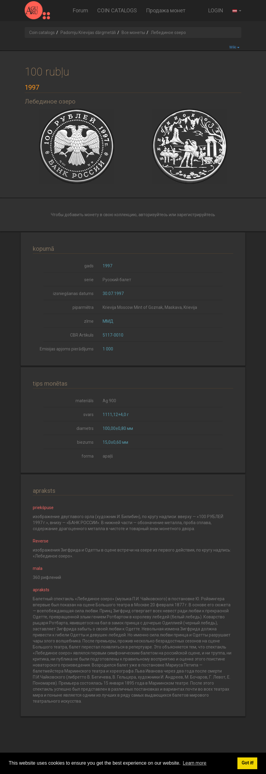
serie (89, 279)
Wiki (234, 47)
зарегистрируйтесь (196, 214)
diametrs (85, 428)
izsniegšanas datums (73, 293)
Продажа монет (165, 10)
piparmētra (83, 307)
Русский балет (117, 279)
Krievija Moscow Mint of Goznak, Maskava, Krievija (150, 307)
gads (89, 265)
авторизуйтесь (153, 214)
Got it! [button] (247, 763)
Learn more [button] (194, 763)
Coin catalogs (42, 32)
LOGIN (215, 10)
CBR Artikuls (82, 335)
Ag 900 (109, 400)
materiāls (85, 400)
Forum (80, 10)
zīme (89, 321)
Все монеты (133, 32)
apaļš (108, 456)
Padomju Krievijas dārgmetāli (88, 32)
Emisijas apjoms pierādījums (67, 349)
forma (88, 456)
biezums (85, 442)
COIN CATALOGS (117, 10)
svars (88, 414)
